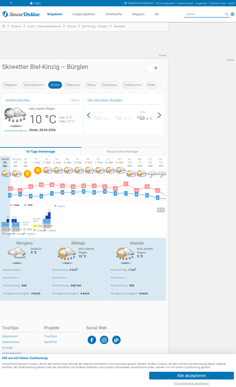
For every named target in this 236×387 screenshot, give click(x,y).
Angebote (201, 3)
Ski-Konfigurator (165, 3)
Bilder (152, 85)
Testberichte (132, 85)
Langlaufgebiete (83, 14)
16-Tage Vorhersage (40, 151)
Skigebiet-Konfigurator (141, 3)
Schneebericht (34, 85)
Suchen (226, 14)
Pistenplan (110, 85)
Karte (232, 3)
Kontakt (7, 348)
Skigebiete (54, 14)
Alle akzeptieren (191, 375)
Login (37, 3)
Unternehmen (11, 353)
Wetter (55, 85)
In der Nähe (232, 14)
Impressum (10, 336)
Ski (157, 14)
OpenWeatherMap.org (15, 130)
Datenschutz (11, 342)
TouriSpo (50, 336)
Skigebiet (10, 85)
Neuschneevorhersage (122, 151)
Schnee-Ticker (217, 3)
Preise (91, 85)
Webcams (73, 85)
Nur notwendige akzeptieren (191, 383)
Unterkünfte (114, 14)
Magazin (138, 14)
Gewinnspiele (185, 3)
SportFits (50, 342)
